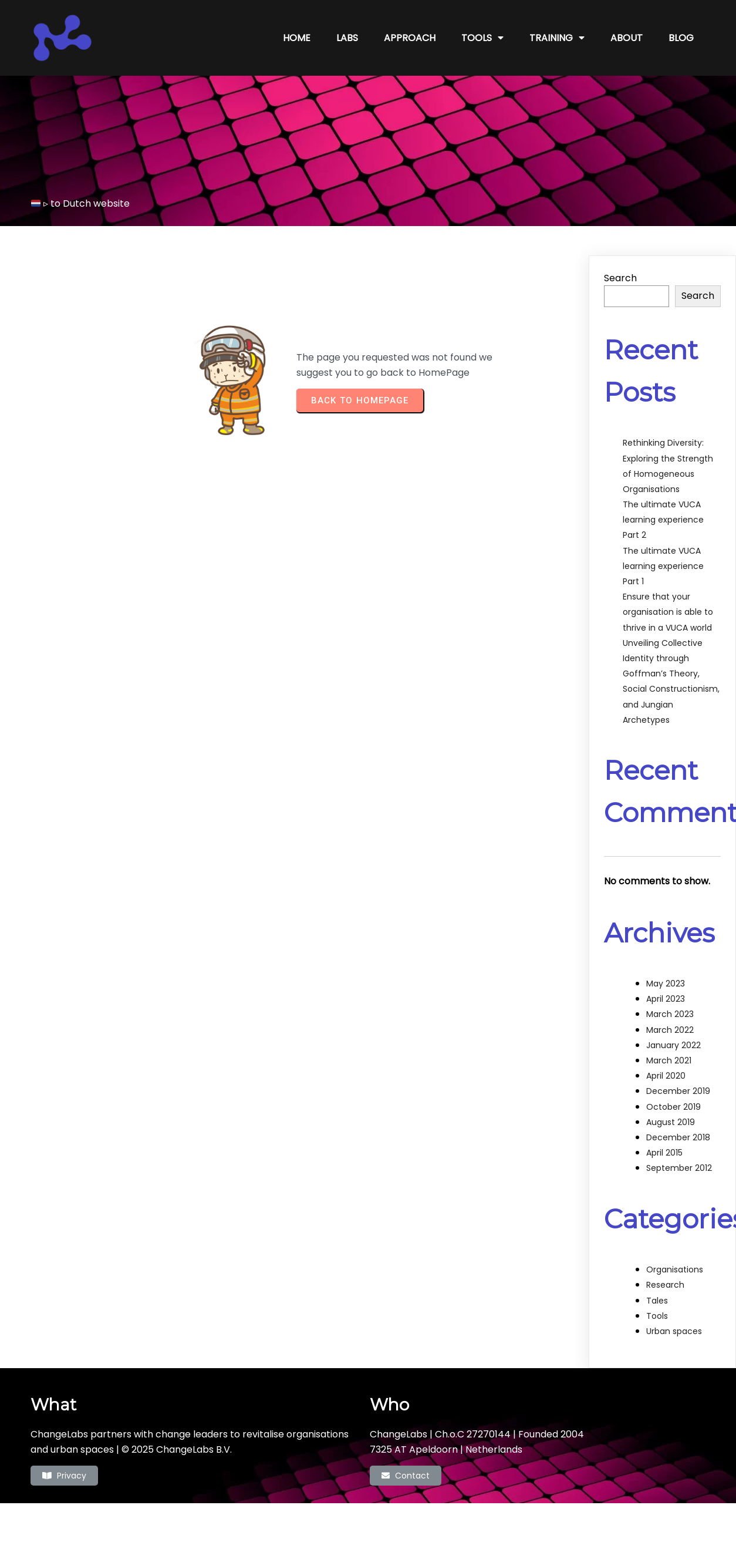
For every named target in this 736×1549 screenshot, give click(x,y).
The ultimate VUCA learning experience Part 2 (663, 520)
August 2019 (670, 1122)
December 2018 (678, 1137)
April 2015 (664, 1153)
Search (620, 278)
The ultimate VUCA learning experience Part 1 (663, 566)
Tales (657, 1300)
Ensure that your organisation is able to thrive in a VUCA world (668, 612)
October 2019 (673, 1107)
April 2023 (665, 999)
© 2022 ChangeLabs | (327, 1520)
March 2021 (668, 1060)
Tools (657, 1316)
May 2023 (665, 983)
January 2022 (673, 1045)
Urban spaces (674, 1331)
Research (665, 1285)
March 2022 (670, 1030)
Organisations (674, 1269)
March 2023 (670, 1014)
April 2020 (666, 1076)
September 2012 (679, 1168)
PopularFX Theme (418, 1520)
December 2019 (678, 1091)
